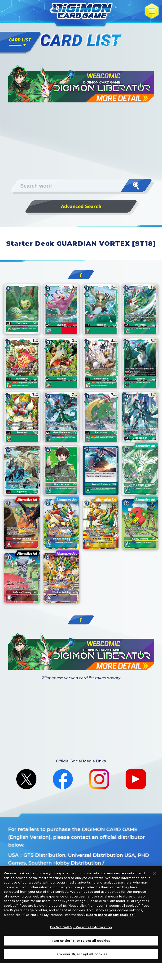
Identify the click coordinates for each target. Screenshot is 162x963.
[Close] (154, 874)
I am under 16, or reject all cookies (81, 940)
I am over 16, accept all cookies (80, 954)
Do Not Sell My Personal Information (81, 927)
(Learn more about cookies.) (111, 915)
